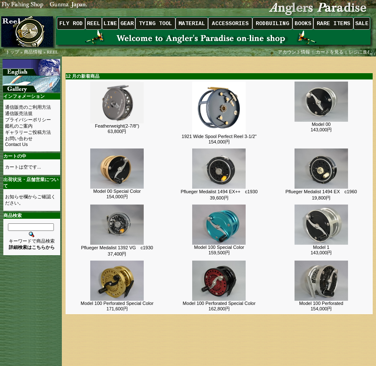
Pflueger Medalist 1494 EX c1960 (321, 191)
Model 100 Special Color (219, 247)
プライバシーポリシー (28, 119)
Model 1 (321, 247)
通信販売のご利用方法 (28, 107)
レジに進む (361, 51)
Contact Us (16, 144)
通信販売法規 (19, 113)
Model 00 (321, 124)
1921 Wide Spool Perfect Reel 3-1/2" (219, 136)
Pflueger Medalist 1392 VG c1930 (117, 247)
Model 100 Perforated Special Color (117, 303)
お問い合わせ (19, 138)
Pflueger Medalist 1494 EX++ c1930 (218, 191)
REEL (52, 51)
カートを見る (329, 51)
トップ (12, 51)
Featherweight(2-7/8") (117, 125)
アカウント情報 (294, 51)
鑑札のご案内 (19, 125)
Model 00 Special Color (117, 191)
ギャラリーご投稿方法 (28, 132)
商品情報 (33, 51)
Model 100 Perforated (321, 303)
